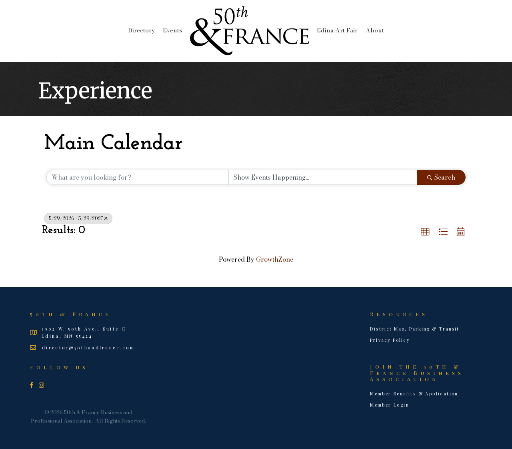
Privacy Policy (390, 340)
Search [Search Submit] (441, 177)
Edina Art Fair (337, 30)
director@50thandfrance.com (88, 348)
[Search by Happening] (322, 177)
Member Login (389, 405)
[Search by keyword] (137, 177)
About (375, 30)
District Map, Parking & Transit (414, 329)
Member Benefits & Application (414, 394)
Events (172, 30)
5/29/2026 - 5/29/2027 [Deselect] (78, 218)
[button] (425, 232)
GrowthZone (274, 259)
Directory (141, 30)
